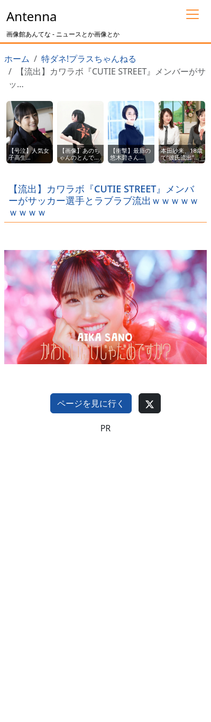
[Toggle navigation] (192, 14)
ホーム (17, 58)
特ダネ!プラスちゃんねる (88, 58)
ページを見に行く (91, 403)
